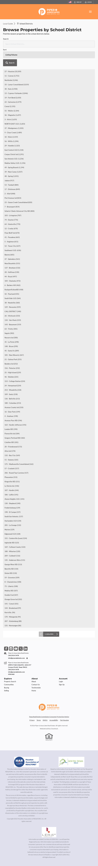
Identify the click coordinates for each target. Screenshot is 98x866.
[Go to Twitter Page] (21, 630)
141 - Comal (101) (11, 585)
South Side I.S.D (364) (13, 280)
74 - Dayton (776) (11, 201)
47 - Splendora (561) (12, 240)
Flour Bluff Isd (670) (12, 214)
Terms (39, 701)
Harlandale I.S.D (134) (13, 502)
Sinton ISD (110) (11, 554)
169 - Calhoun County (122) (15, 528)
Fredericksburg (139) (12, 489)
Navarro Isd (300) (11, 319)
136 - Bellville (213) (12, 380)
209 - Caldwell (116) (12, 537)
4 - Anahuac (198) (11, 397)
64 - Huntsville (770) (12, 205)
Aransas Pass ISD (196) (13, 402)
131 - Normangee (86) (13, 607)
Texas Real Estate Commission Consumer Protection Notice (49, 698)
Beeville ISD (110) (11, 550)
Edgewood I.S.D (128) (12, 515)
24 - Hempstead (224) (13, 367)
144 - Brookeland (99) (13, 589)
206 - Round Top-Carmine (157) (16, 454)
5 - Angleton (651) (11, 223)
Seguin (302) (9, 314)
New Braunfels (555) (12, 245)
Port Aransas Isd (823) (13, 179)
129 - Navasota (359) (13, 288)
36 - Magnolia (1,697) (13, 96)
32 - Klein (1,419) (11, 118)
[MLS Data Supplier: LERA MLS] (49, 813)
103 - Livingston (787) (13, 197)
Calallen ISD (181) (11, 424)
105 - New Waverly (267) (14, 336)
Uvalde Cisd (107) (11, 576)
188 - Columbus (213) (13, 384)
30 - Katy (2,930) (11, 70)
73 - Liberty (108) (11, 568)
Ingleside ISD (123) (12, 524)
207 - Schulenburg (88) (13, 602)
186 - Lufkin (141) (11, 476)
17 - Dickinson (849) (12, 171)
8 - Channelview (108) (13, 563)
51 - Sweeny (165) (11, 441)
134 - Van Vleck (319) (13, 301)
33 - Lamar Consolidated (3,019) (17, 66)
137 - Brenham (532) (12, 249)
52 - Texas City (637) (12, 227)
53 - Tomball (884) (12, 166)
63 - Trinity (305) (11, 310)
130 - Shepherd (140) (12, 485)
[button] (88, 41)
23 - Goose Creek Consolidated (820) (18, 184)
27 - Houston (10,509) (13, 53)
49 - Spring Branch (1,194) (14, 149)
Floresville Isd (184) (12, 415)
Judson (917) (9, 162)
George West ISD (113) (13, 546)
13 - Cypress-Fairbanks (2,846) (16, 75)
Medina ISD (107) (11, 572)
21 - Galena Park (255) (13, 341)
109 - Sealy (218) (11, 376)
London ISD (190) (11, 410)
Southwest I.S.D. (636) (13, 232)
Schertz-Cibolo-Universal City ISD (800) (19, 192)
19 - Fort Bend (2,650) (13, 79)
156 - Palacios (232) (12, 349)
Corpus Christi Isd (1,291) (14, 136)
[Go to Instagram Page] (11, 630)
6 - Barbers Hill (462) (12, 266)
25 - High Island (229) (13, 354)
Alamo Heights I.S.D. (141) (14, 480)
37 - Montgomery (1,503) (14, 109)
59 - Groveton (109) (12, 559)
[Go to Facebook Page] (6, 630)
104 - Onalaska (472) (13, 262)
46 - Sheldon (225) (11, 358)
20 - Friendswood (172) (13, 428)
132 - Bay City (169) (12, 437)
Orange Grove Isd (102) (13, 581)
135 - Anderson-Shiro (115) (15, 541)
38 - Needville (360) (12, 284)
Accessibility (54, 701)
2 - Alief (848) (10, 175)
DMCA (45, 701)
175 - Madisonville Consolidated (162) (19, 445)
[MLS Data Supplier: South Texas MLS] (71, 743)
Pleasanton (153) (11, 458)
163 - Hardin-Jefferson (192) (15, 406)
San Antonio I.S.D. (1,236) (14, 140)
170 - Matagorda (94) (13, 598)
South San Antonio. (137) (14, 498)
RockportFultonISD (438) (14, 271)
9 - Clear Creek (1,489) (13, 114)
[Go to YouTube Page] (16, 630)
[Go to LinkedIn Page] (25, 630)
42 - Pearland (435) (12, 275)
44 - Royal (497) (11, 258)
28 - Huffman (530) (12, 253)
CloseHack (54, 710)
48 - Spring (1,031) (12, 157)
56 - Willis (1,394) (12, 123)
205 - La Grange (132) (13, 506)
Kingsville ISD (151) (12, 463)
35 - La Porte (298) (12, 323)
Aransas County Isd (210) (14, 389)
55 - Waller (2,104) (12, 92)
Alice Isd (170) (10, 432)
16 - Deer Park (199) (12, 393)
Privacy (32, 701)
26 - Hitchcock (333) (12, 297)
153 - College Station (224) (15, 362)
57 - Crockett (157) (12, 450)
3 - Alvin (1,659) (11, 101)
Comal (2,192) (10, 88)
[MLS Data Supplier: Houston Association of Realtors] (26, 743)
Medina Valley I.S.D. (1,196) (15, 144)
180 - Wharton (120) (12, 533)
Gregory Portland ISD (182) (15, 419)
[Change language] (70, 2)
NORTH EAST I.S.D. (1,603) (15, 105)
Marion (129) (9, 511)
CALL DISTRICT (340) (13, 293)
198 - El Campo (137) (13, 493)
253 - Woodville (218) (13, 371)
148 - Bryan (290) (11, 328)
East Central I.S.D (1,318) (14, 131)
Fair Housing (64, 701)
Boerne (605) (9, 236)
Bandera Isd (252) (11, 345)
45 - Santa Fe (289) (12, 332)
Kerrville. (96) (10, 594)
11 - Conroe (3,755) (12, 57)
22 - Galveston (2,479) (13, 83)
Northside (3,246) (11, 61)
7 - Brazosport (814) (12, 188)
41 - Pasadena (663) (12, 218)
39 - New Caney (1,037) (13, 153)
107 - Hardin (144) (12, 472)
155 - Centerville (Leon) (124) (16, 520)
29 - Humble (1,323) (12, 127)
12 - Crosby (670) (11, 210)
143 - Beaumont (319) (13, 306)
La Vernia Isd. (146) (12, 467)
